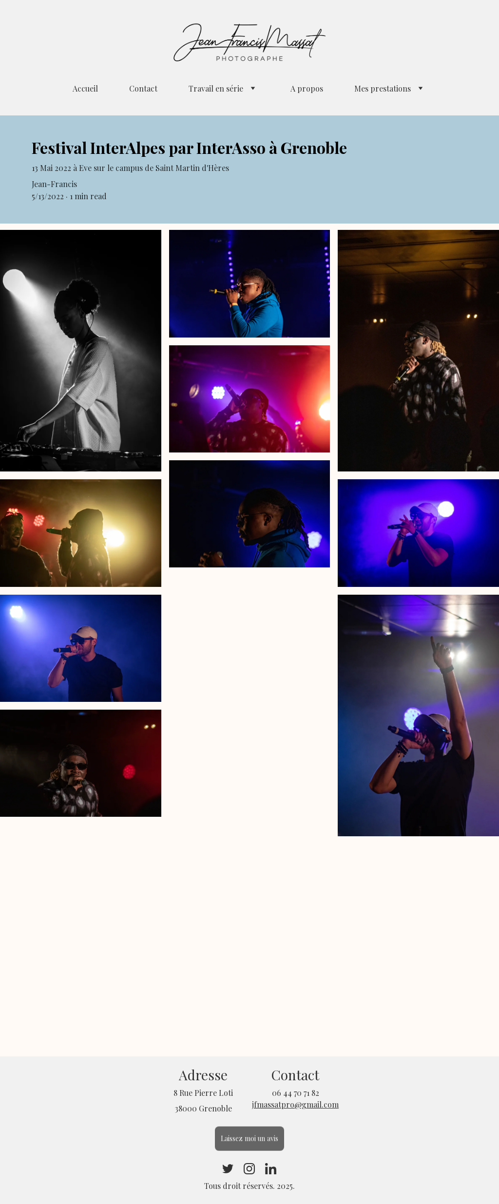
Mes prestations (382, 88)
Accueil (85, 88)
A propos (306, 88)
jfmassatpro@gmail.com (295, 1104)
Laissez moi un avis (250, 1140)
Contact (143, 88)
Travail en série (216, 88)
